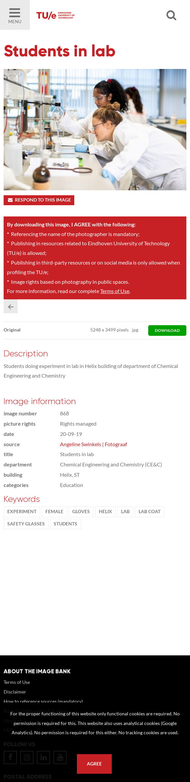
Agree (94, 763)
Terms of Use (114, 291)
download (167, 330)
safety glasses (26, 523)
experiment (21, 511)
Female (54, 511)
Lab (125, 511)
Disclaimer (15, 691)
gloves (81, 511)
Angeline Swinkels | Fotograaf (93, 444)
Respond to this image (39, 200)
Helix (105, 511)
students (65, 523)
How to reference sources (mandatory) (43, 701)
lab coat (149, 511)
